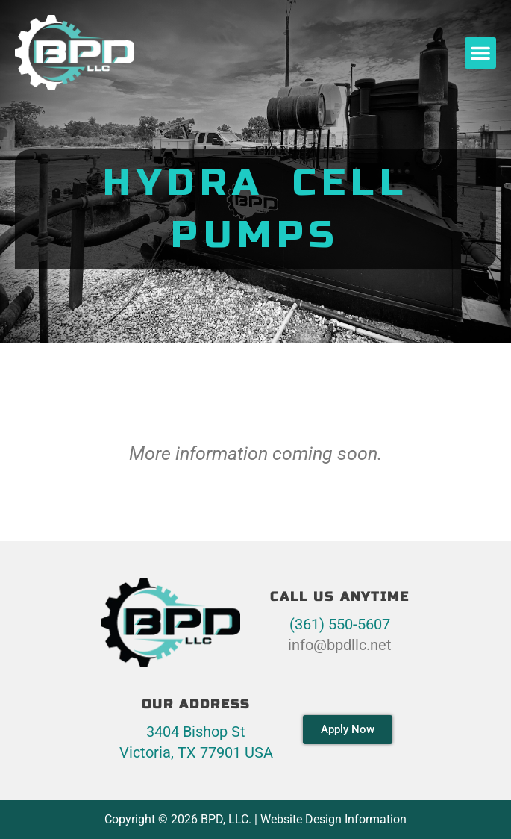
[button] (480, 53)
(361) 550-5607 (339, 624)
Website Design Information (333, 819)
